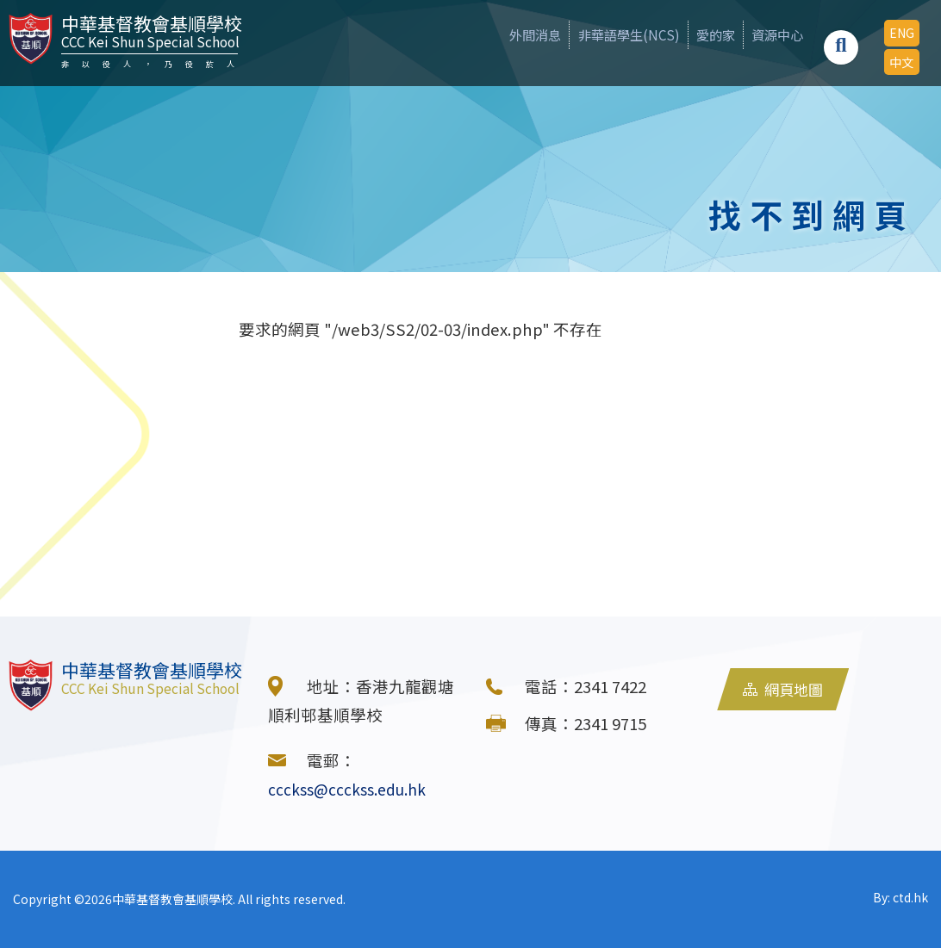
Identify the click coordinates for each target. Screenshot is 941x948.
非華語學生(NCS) (587, 34)
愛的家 (688, 34)
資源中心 (763, 34)
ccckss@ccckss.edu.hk (352, 789)
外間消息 (480, 34)
